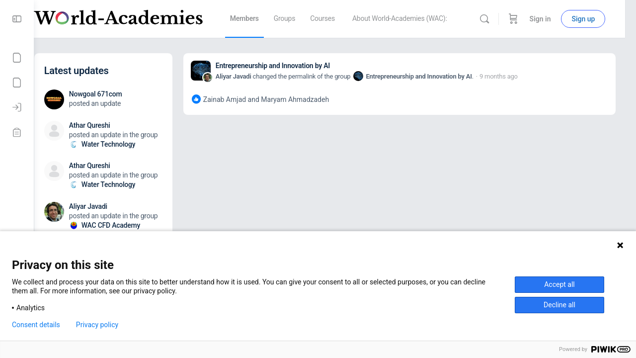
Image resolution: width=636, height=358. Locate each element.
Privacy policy (97, 325)
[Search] (495, 19)
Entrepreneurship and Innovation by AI (293, 66)
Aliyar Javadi (253, 76)
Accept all (559, 284)
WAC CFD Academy (130, 225)
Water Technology (128, 144)
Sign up (594, 19)
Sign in (550, 19)
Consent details (36, 325)
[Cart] (523, 19)
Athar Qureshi (109, 125)
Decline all (559, 305)
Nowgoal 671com (115, 94)
